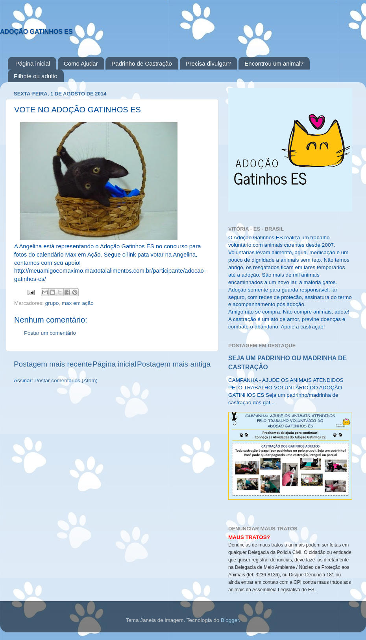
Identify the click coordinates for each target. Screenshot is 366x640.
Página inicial (32, 63)
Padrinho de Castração (141, 63)
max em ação (78, 303)
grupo (52, 303)
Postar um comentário (50, 333)
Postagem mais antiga (174, 364)
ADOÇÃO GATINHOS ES (36, 31)
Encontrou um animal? (273, 63)
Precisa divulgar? (208, 63)
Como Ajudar (81, 63)
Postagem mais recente (53, 364)
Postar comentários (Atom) (66, 380)
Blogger (230, 620)
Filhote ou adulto (35, 76)
